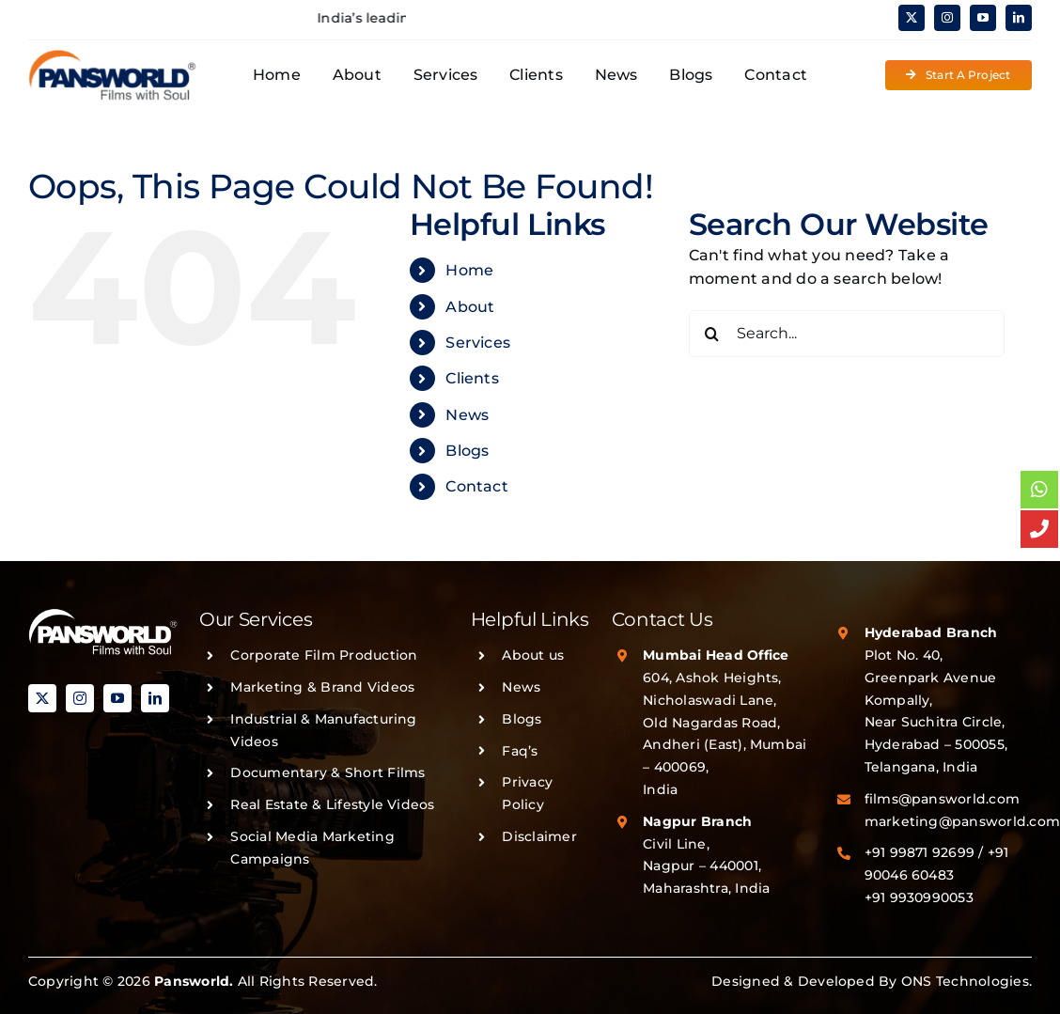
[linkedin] (1018, 18)
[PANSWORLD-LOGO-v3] (112, 56)
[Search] (712, 333)
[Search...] (847, 333)
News (467, 415)
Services (477, 342)
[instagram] (947, 18)
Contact (476, 486)
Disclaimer (539, 836)
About (469, 307)
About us (533, 655)
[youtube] (983, 18)
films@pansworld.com (943, 798)
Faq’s (520, 750)
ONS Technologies (965, 981)
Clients (472, 378)
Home (469, 270)
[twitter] (911, 18)
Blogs (467, 451)
